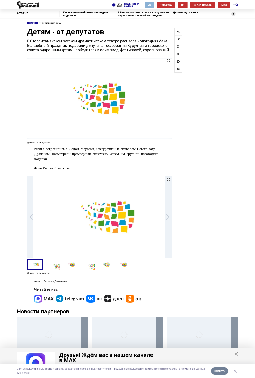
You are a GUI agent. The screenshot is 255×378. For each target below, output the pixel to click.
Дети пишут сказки (185, 12)
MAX (224, 5)
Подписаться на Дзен (131, 5)
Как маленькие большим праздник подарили (86, 14)
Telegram (166, 5)
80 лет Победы (203, 5)
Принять (219, 370)
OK (182, 5)
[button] (167, 217)
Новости (32, 22)
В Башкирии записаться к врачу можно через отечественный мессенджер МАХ (143, 14)
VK (149, 5)
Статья (22, 13)
